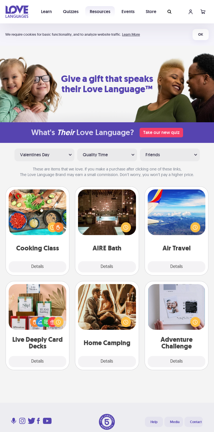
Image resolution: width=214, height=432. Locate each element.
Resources (100, 11)
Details (37, 267)
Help (153, 422)
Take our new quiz (161, 132)
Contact (196, 422)
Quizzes (71, 11)
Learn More (131, 34)
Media (174, 422)
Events (128, 11)
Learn (46, 11)
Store (151, 11)
